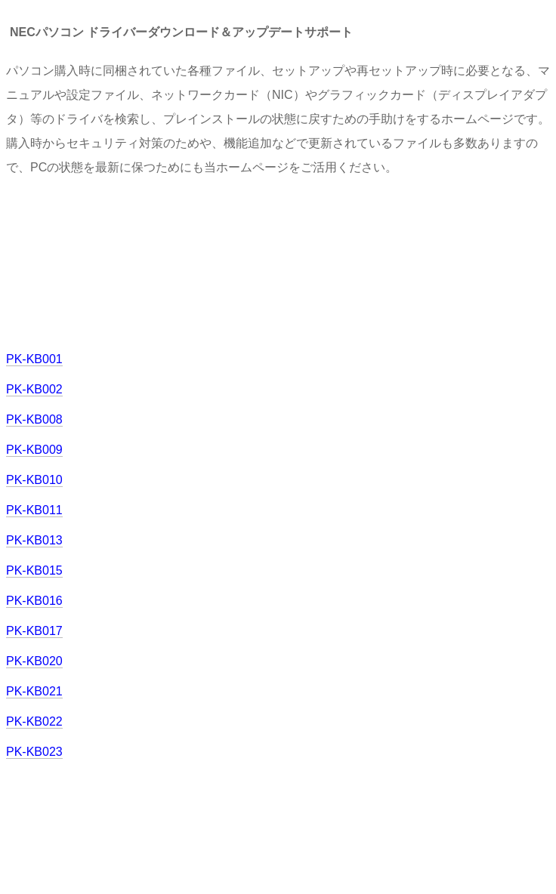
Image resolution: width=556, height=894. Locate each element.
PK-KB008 (34, 419)
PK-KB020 (34, 661)
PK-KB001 (34, 359)
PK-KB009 (34, 449)
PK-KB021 (34, 691)
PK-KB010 (34, 479)
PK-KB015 (34, 570)
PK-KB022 (34, 721)
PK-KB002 (34, 389)
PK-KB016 (34, 600)
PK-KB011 (34, 510)
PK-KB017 (34, 630)
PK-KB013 (34, 540)
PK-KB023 (34, 751)
